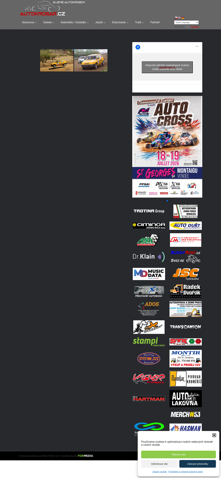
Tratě (138, 22)
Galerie (47, 22)
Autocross (28, 22)
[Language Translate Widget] (186, 22)
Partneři (155, 22)
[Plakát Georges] (167, 196)
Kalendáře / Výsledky (73, 22)
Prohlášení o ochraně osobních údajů (185, 472)
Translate (192, 27)
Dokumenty (119, 22)
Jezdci (99, 22)
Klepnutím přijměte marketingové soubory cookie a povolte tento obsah (167, 67)
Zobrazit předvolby (197, 463)
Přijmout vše (179, 454)
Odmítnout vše (159, 463)
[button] (214, 435)
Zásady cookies (159, 472)
